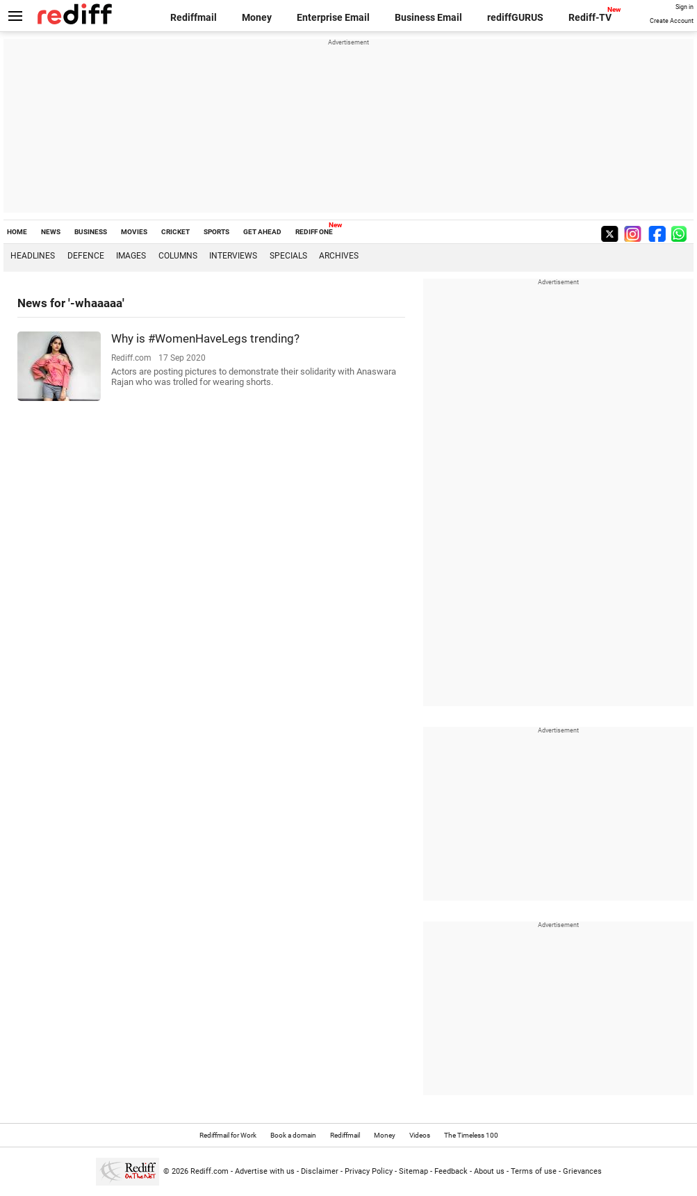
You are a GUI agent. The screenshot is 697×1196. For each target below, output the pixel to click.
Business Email (428, 17)
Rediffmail (193, 17)
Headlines (32, 256)
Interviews (233, 256)
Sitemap (413, 1171)
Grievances (582, 1171)
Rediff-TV (590, 17)
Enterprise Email (333, 17)
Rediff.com (209, 1171)
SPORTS (216, 231)
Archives (339, 256)
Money (257, 17)
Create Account (672, 20)
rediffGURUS (515, 17)
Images (131, 256)
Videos (419, 1135)
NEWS (50, 231)
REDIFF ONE (314, 231)
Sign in (684, 6)
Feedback (451, 1171)
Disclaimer (319, 1171)
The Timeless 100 (471, 1135)
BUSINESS (90, 231)
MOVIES (134, 231)
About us (489, 1171)
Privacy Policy (369, 1171)
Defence (85, 256)
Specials (288, 256)
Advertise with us (265, 1171)
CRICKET (175, 231)
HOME (17, 231)
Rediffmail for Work (227, 1135)
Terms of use (534, 1171)
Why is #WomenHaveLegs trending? (205, 338)
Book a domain (293, 1135)
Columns (177, 256)
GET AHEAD (262, 231)
